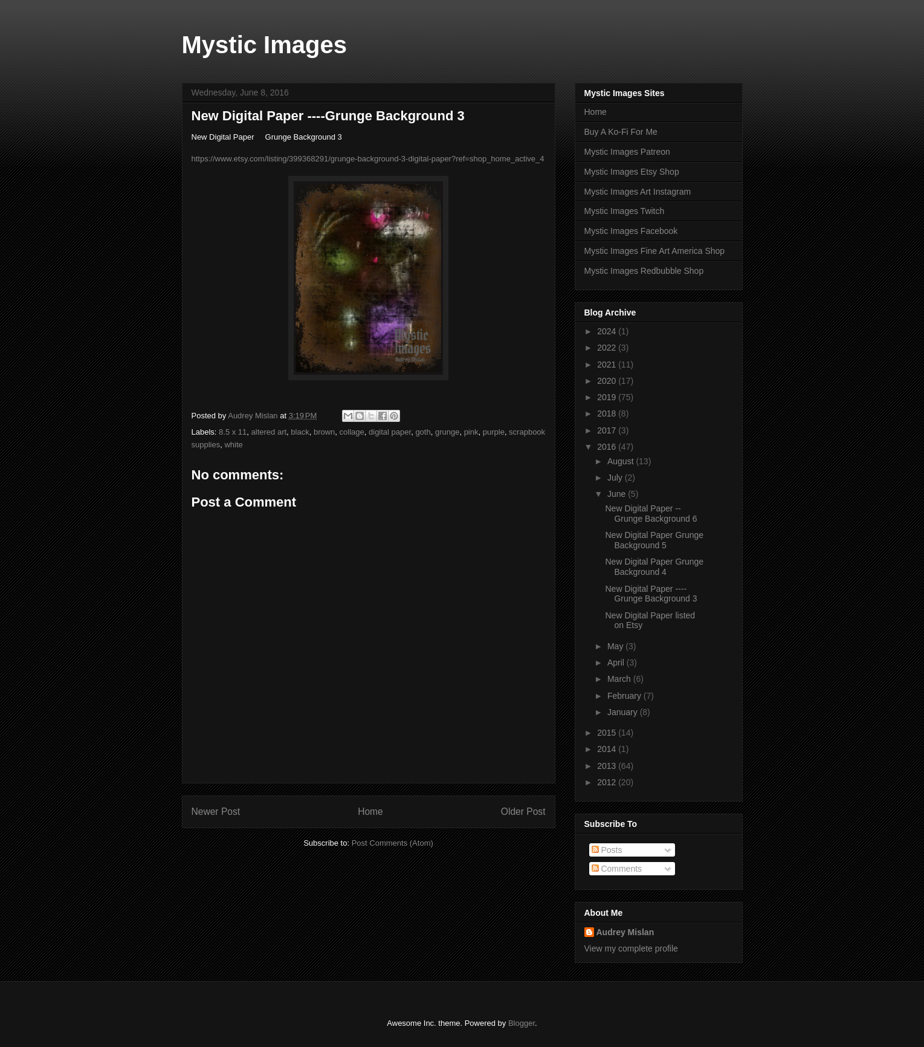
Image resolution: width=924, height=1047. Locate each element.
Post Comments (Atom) (392, 843)
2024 (607, 331)
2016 (607, 447)
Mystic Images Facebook (631, 231)
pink (471, 431)
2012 (607, 782)
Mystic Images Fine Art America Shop (654, 251)
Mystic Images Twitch (624, 211)
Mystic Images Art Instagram (637, 191)
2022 (607, 347)
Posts (607, 850)
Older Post (523, 811)
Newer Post (216, 811)
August (621, 461)
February (625, 696)
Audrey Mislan (625, 932)
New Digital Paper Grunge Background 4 (654, 567)
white (233, 444)
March (620, 679)
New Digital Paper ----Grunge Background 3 (651, 594)
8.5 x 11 (233, 431)
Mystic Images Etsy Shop (631, 172)
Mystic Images (264, 44)
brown (324, 431)
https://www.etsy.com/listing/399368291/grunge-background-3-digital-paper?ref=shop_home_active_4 (368, 158)
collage (352, 431)
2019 (607, 397)
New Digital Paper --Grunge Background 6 (651, 514)
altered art (269, 431)
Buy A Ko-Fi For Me (620, 132)
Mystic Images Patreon (627, 152)
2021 (607, 364)
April (617, 662)
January (623, 712)
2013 (607, 766)
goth (422, 431)
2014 (607, 749)
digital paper (390, 431)
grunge (447, 431)
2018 (607, 413)
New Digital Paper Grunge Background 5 (654, 540)
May (616, 646)
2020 (607, 381)
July (616, 477)
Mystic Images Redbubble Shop (644, 271)
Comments (617, 869)
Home (370, 811)
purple (494, 431)
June (617, 494)
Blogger (521, 1023)
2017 (607, 430)
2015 (607, 732)
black (300, 431)
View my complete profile (631, 948)
